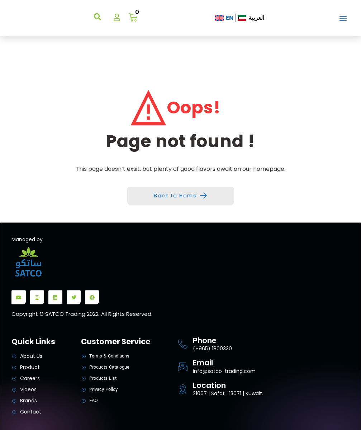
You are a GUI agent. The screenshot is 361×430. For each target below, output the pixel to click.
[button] (343, 18)
